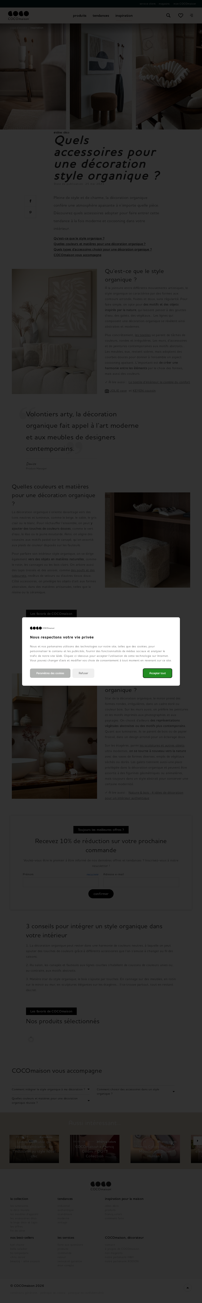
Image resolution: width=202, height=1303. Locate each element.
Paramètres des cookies (50, 673)
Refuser (83, 673)
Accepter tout (157, 673)
